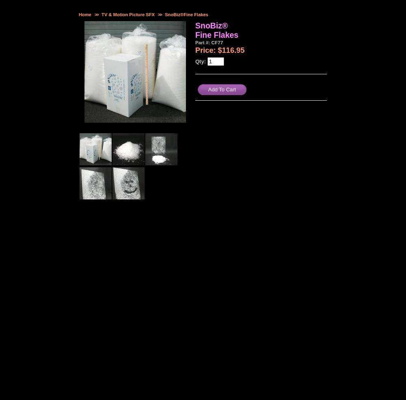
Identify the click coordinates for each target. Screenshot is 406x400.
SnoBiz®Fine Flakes (186, 14)
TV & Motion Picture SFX (128, 14)
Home (85, 14)
